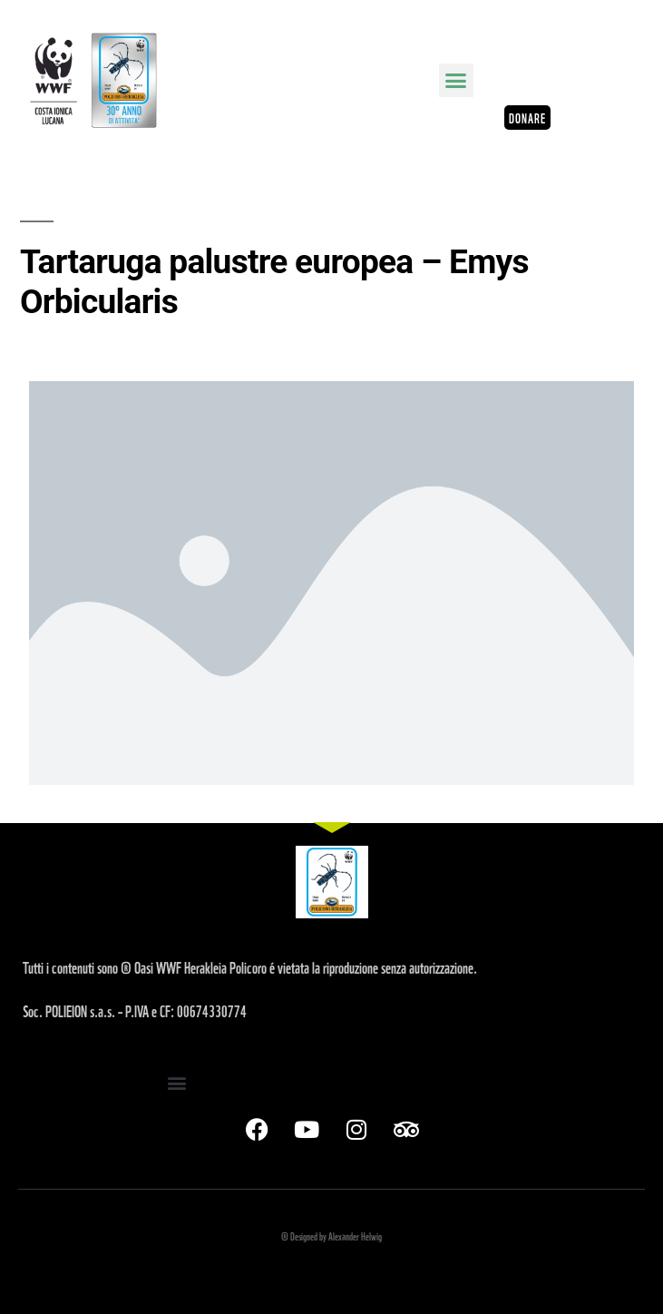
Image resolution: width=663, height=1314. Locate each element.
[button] (456, 81)
